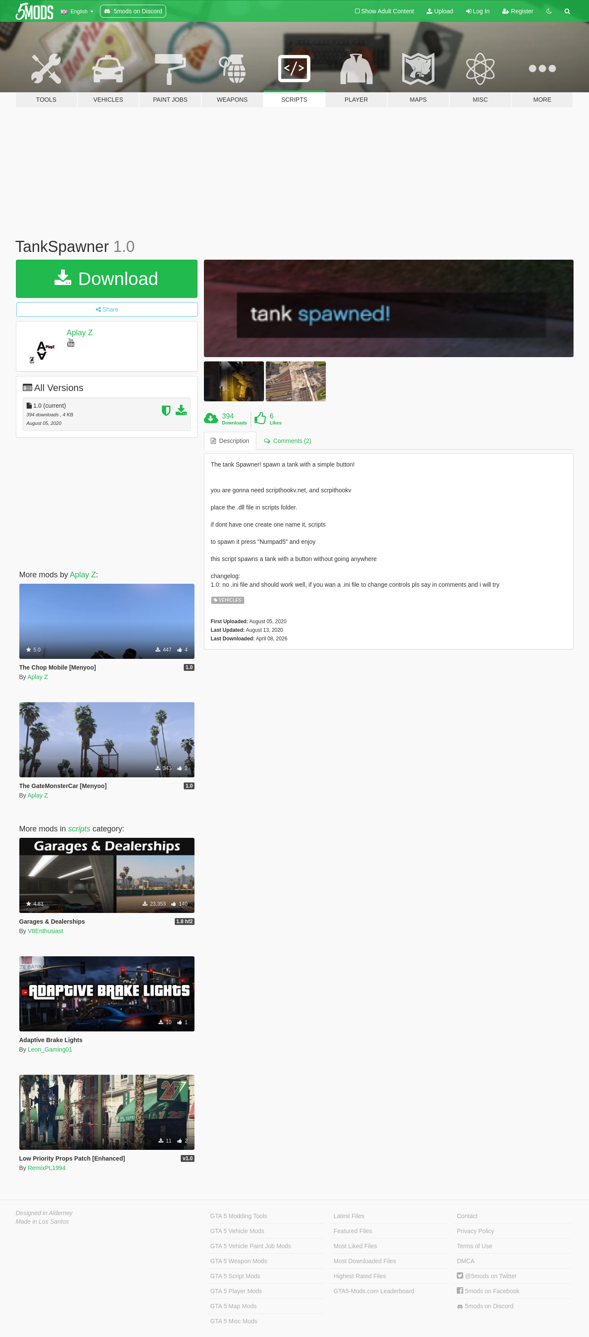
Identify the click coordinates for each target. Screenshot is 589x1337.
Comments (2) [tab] (287, 440)
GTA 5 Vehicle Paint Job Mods (250, 1246)
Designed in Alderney (44, 1213)
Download (106, 279)
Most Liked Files (355, 1246)
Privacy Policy (475, 1231)
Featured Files (353, 1231)
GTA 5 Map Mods (233, 1306)
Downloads (234, 422)
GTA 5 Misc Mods (233, 1321)
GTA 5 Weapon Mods (238, 1261)
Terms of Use (474, 1246)
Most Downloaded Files (365, 1261)
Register (517, 11)
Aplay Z (80, 332)
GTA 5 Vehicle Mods (237, 1231)
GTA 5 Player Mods (236, 1291)
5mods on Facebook (488, 1291)
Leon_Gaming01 (50, 1049)
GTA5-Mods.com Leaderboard (374, 1291)
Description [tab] (230, 440)
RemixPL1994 (47, 1167)
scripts (79, 829)
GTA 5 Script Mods (235, 1276)
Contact (467, 1216)
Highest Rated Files (360, 1276)
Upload (440, 11)
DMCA (465, 1261)
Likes (276, 422)
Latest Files (349, 1216)
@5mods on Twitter (486, 1276)
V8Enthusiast (46, 931)
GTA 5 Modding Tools (238, 1216)
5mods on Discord (485, 1306)
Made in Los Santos (42, 1221)
